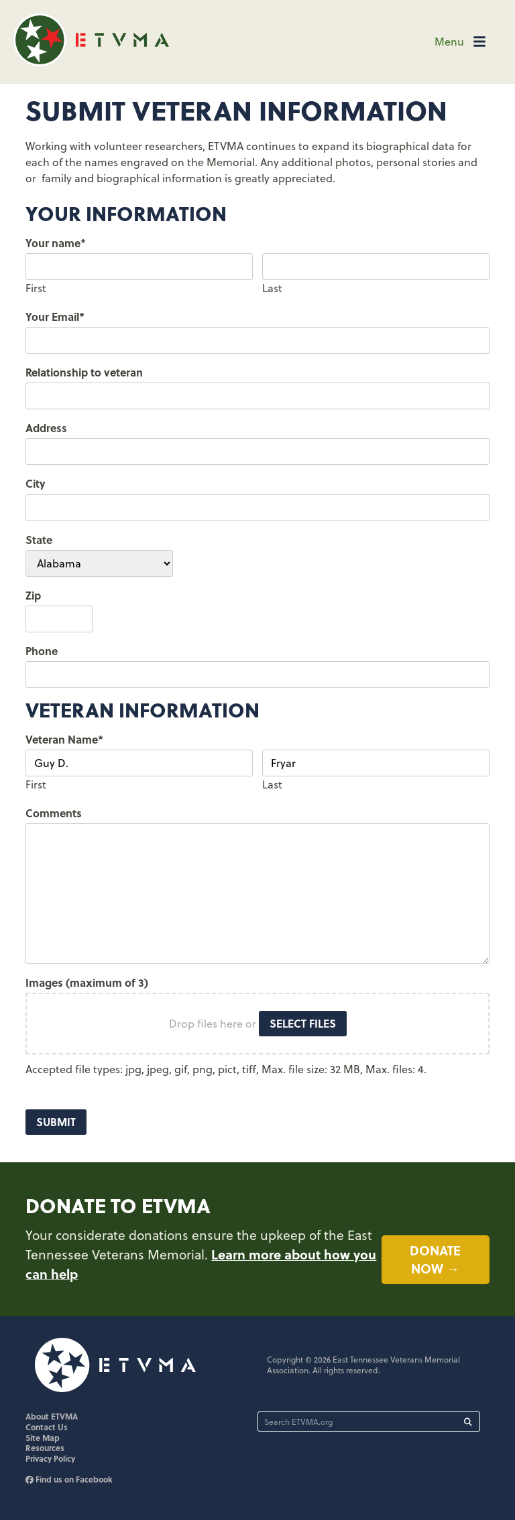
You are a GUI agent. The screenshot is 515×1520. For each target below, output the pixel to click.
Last (272, 288)
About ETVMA (51, 1417)
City (35, 483)
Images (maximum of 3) (86, 982)
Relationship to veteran (84, 372)
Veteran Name (64, 739)
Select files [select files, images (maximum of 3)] (303, 1023)
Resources (44, 1449)
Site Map (42, 1439)
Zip (33, 595)
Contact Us (46, 1428)
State (38, 539)
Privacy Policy (50, 1460)
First (35, 288)
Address (46, 427)
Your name (55, 243)
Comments (53, 813)
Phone (41, 651)
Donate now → (435, 1260)
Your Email (54, 316)
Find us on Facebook (69, 1480)
